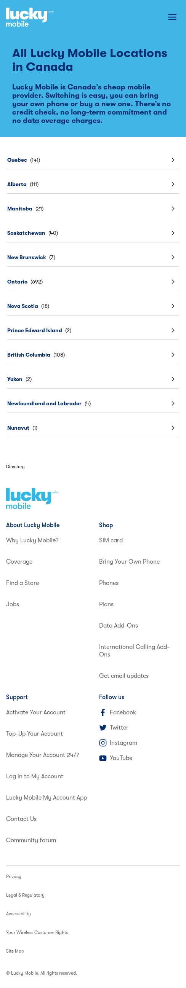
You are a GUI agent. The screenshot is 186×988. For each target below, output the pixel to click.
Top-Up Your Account (34, 733)
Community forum (31, 840)
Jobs (12, 604)
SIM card (111, 540)
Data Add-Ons (118, 625)
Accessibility (18, 913)
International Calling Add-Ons (134, 651)
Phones (109, 583)
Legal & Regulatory (25, 895)
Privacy (13, 876)
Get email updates (124, 675)
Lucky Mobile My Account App (46, 797)
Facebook (117, 712)
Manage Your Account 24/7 (42, 755)
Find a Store (22, 583)
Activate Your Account (36, 712)
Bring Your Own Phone (129, 561)
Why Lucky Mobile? (32, 540)
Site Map (15, 951)
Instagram (118, 743)
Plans (106, 604)
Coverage (19, 561)
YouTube (115, 758)
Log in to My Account (34, 776)
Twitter (113, 727)
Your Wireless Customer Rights (37, 932)
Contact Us (21, 819)
